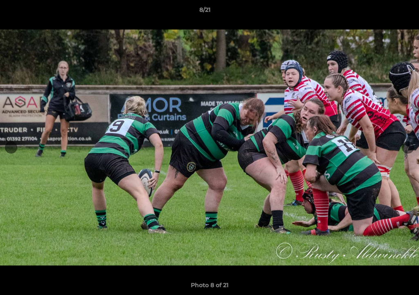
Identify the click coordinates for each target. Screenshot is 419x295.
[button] (385, 12)
